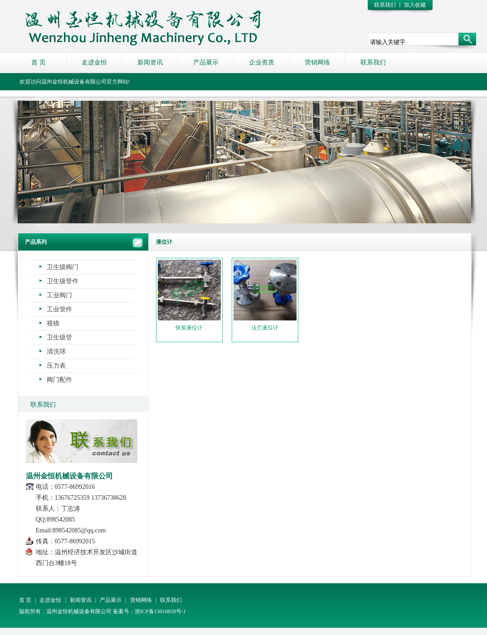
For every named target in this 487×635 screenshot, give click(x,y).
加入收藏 (415, 5)
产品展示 (206, 62)
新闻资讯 (150, 62)
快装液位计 (189, 295)
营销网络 (317, 62)
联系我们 (385, 5)
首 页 (38, 62)
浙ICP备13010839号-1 (160, 611)
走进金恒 (94, 62)
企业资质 (261, 62)
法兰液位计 (265, 295)
